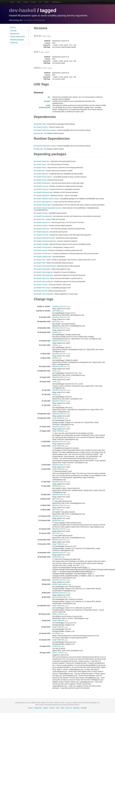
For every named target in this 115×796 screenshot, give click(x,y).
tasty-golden (46, 269)
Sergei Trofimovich (58, 418)
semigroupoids (47, 247)
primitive (45, 225)
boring (44, 180)
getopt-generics (47, 202)
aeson (44, 164)
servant (44, 250)
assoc (44, 167)
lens (43, 219)
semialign (45, 244)
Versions (19, 27)
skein (44, 260)
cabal (44, 124)
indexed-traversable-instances (52, 208)
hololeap (55, 332)
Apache (45, 708)
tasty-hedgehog (47, 272)
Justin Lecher (56, 646)
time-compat (46, 288)
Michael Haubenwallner (59, 584)
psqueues (45, 232)
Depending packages (19, 39)
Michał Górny (56, 520)
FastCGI (52, 708)
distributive (45, 195)
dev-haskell (22, 10)
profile (48, 105)
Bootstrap (76, 708)
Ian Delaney (56, 633)
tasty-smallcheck (47, 281)
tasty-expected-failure (49, 266)
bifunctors (45, 174)
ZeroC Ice (69, 708)
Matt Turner (56, 321)
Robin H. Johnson (58, 614)
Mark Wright (56, 311)
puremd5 (45, 235)
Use (40, 2)
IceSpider (84, 708)
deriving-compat (47, 192)
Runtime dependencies (19, 36)
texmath (44, 284)
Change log (19, 42)
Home (12, 2)
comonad (45, 186)
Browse (26, 2)
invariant (45, 213)
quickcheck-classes (48, 238)
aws (43, 170)
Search (46, 2)
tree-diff (44, 291)
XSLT (57, 708)
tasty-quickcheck (47, 275)
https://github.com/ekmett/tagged (34, 20)
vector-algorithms (47, 294)
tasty (43, 263)
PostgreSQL (38, 708)
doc (49, 97)
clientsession (46, 183)
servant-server (46, 253)
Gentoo (30, 708)
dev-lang (36, 133)
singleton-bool (46, 256)
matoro (54, 371)
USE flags (19, 30)
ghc (42, 133)
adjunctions (46, 161)
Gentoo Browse (98, 2)
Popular (33, 2)
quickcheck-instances (49, 241)
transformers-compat (49, 130)
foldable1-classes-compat (50, 198)
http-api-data (46, 205)
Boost (62, 708)
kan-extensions (47, 216)
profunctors (45, 228)
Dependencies (19, 33)
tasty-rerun (45, 278)
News (19, 2)
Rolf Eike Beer (57, 486)
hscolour (47, 101)
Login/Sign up (56, 2)
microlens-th (46, 222)
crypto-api (45, 189)
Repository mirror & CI (59, 306)
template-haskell (44, 107)
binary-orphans (47, 177)
